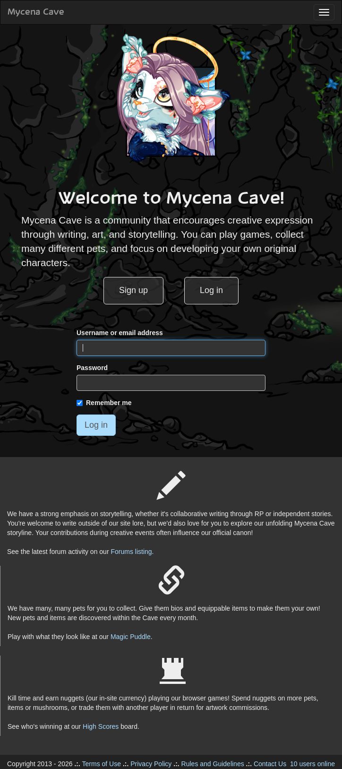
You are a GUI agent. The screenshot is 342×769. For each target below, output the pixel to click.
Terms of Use (101, 764)
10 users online (312, 764)
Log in (211, 290)
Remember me (104, 402)
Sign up (133, 290)
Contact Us (270, 764)
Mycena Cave (36, 12)
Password (92, 368)
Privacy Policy (150, 764)
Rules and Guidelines (212, 764)
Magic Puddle (131, 636)
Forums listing (131, 551)
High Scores (101, 726)
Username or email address (120, 333)
